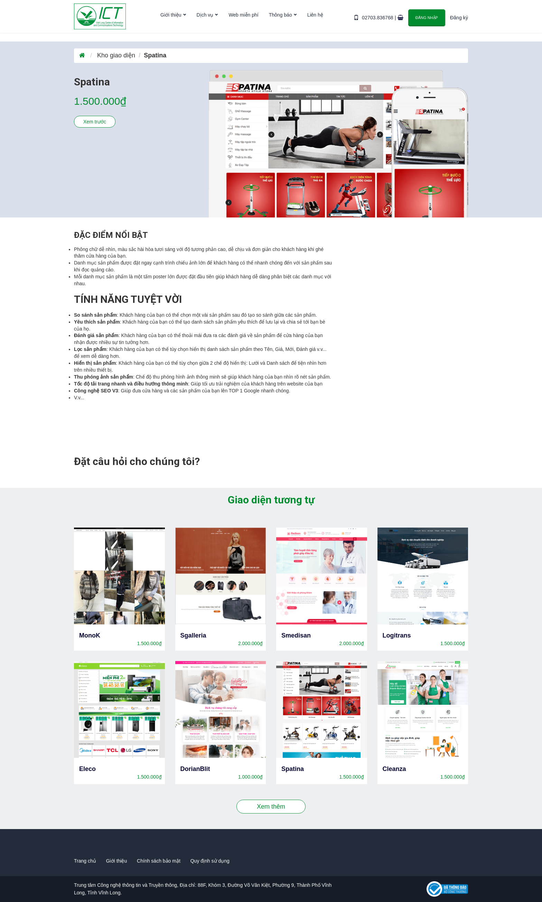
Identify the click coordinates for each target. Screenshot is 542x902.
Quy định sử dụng (210, 861)
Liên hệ (315, 22)
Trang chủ (85, 861)
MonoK (89, 635)
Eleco (87, 768)
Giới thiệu (170, 22)
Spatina (292, 768)
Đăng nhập (427, 21)
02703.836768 (378, 21)
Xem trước (94, 121)
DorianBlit (195, 768)
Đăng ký (459, 21)
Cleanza (394, 768)
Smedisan (296, 635)
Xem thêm (271, 806)
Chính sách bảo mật (158, 861)
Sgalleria (193, 635)
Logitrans (397, 635)
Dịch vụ (205, 22)
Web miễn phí (243, 22)
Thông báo (280, 22)
